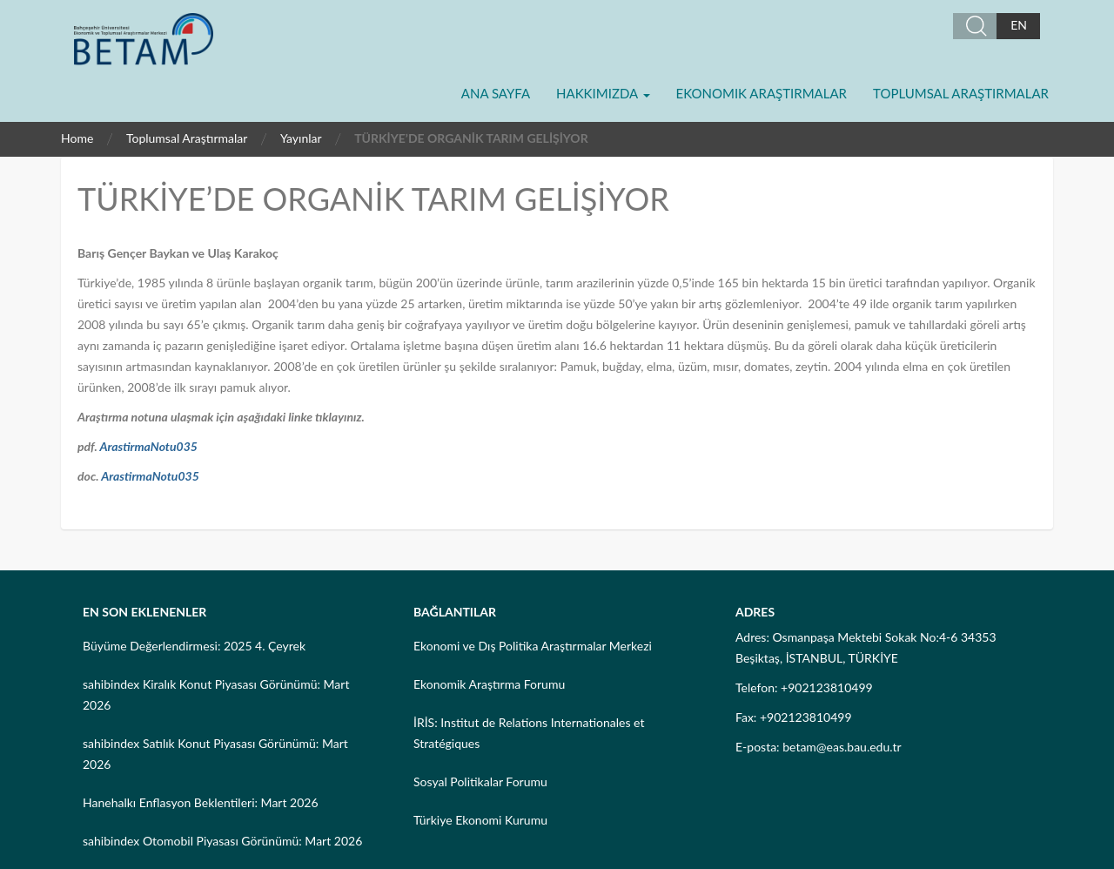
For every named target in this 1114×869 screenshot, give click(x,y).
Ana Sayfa (495, 93)
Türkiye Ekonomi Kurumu (480, 819)
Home (77, 138)
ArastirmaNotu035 (148, 446)
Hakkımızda (602, 93)
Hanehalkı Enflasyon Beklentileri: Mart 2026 (201, 802)
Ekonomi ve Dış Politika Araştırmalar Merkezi (532, 645)
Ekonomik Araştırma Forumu (489, 684)
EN (1018, 24)
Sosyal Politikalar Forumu (480, 781)
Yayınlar (301, 138)
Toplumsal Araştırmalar (961, 93)
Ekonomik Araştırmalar (761, 93)
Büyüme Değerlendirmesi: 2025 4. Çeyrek (194, 645)
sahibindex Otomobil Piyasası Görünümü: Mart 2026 (222, 840)
